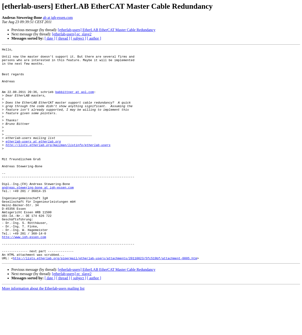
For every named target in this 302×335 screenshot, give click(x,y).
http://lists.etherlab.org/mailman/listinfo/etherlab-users (58, 165)
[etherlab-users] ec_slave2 (71, 34)
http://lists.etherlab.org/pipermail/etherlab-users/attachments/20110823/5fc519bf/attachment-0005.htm (105, 300)
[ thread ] (63, 38)
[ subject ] (78, 38)
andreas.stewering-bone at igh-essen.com (38, 216)
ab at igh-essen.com (58, 18)
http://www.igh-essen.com (24, 275)
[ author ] (94, 38)
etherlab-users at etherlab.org (33, 160)
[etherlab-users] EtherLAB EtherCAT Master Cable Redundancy (106, 30)
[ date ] (50, 38)
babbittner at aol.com (74, 101)
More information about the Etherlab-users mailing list (43, 331)
